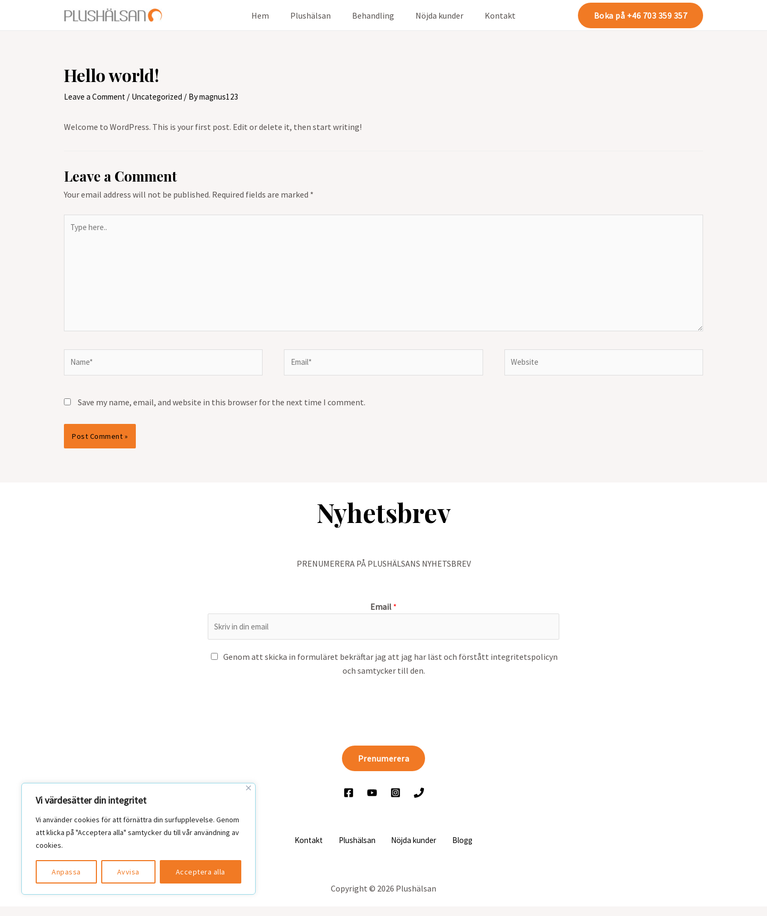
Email (383, 614)
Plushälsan (315, 15)
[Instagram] (395, 802)
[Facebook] (349, 802)
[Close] (248, 788)
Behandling (373, 15)
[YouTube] (372, 802)
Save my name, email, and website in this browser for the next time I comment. (221, 409)
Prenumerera (384, 767)
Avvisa (128, 872)
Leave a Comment (96, 96)
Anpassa (66, 872)
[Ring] (419, 802)
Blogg (456, 849)
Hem (269, 15)
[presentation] (289, 718)
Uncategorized (163, 96)
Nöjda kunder (435, 15)
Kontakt (491, 15)
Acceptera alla (200, 872)
